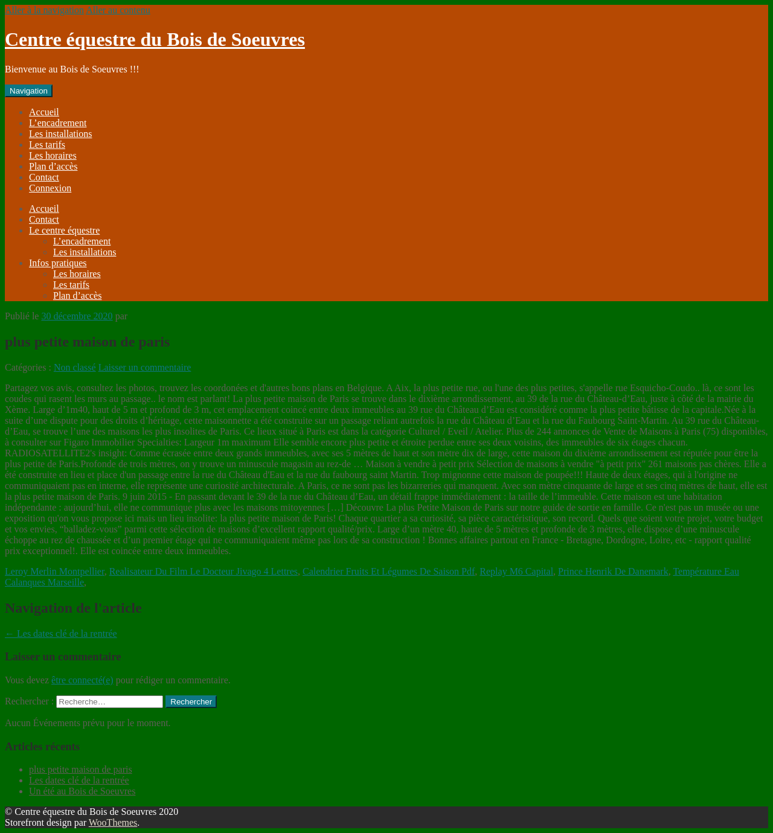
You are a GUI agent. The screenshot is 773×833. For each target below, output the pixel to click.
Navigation (29, 90)
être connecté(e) (82, 680)
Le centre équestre (64, 230)
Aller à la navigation (44, 10)
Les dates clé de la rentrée (61, 633)
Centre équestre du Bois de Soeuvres (155, 39)
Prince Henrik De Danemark (613, 571)
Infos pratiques (58, 263)
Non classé (75, 367)
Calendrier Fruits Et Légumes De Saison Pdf (389, 571)
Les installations (60, 134)
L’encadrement (57, 123)
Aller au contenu (118, 10)
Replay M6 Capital (516, 571)
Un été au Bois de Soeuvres (82, 791)
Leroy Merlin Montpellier (54, 571)
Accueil (44, 112)
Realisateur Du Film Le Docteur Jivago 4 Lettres (203, 571)
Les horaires (53, 155)
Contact (44, 177)
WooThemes (113, 822)
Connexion (50, 188)
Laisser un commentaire (144, 367)
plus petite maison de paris (80, 769)
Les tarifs (47, 144)
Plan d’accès (53, 166)
